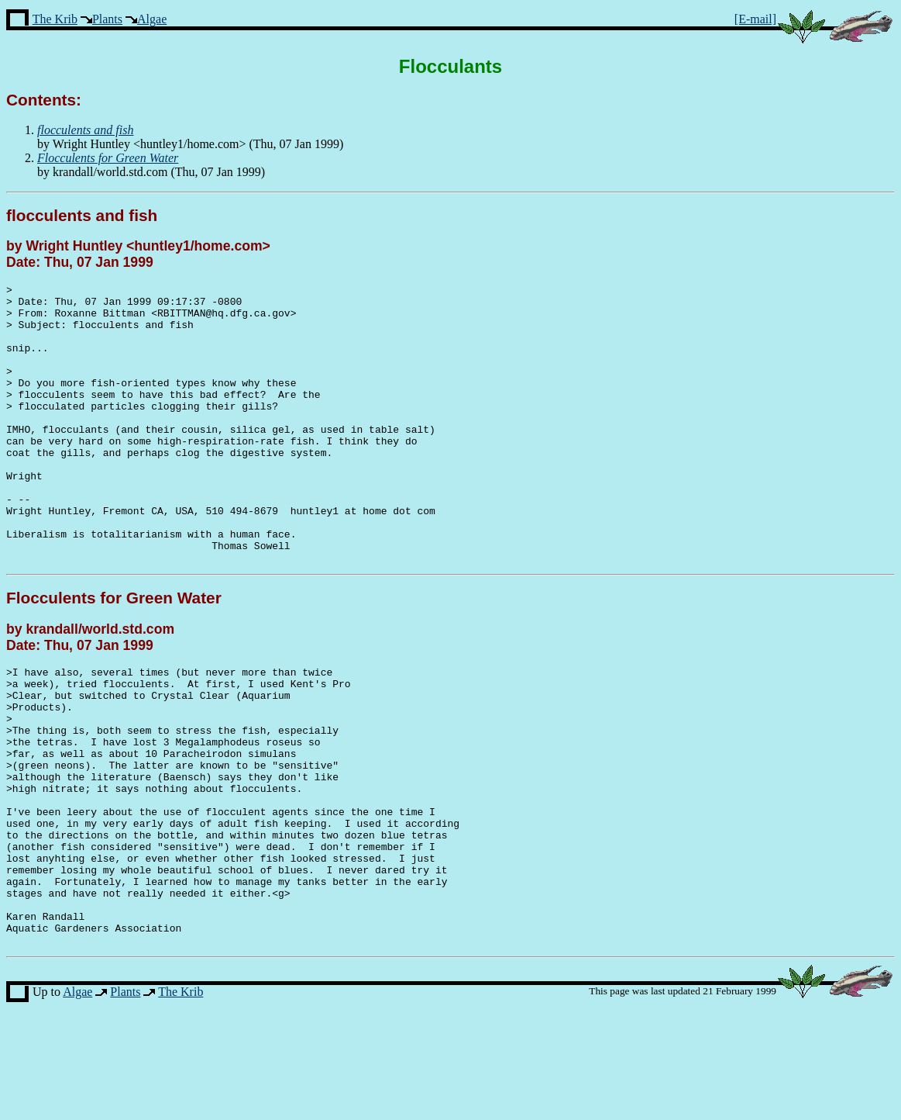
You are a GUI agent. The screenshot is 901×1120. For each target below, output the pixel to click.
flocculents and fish (81, 215)
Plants (107, 19)
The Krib (55, 19)
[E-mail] (755, 19)
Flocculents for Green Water (114, 653)
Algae (152, 19)
